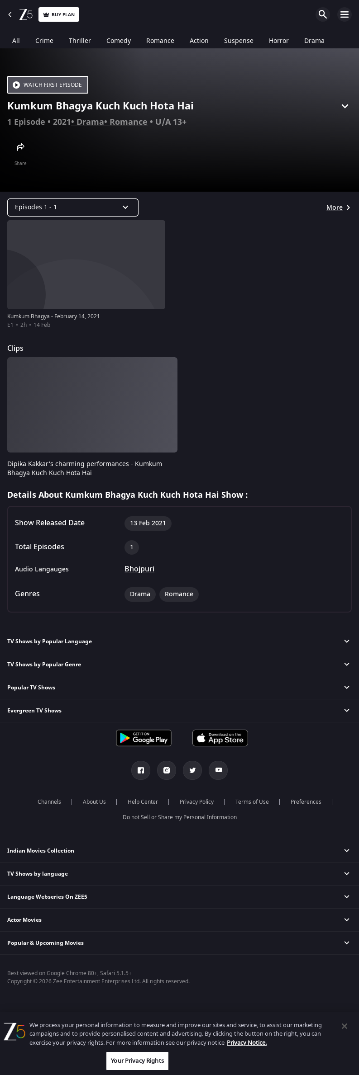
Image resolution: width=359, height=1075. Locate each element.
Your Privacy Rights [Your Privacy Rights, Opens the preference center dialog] (137, 1060)
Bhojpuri (139, 569)
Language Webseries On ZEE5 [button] (47, 897)
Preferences (306, 802)
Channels (49, 802)
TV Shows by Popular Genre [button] (44, 664)
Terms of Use (252, 802)
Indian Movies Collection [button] (40, 851)
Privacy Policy (197, 802)
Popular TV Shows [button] (31, 688)
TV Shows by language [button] (37, 874)
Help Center (143, 802)
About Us (94, 802)
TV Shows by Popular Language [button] (49, 641)
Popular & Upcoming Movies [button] (45, 943)
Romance (129, 122)
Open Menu (344, 14)
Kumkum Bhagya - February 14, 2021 (53, 316)
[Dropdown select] (73, 207)
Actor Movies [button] (24, 920)
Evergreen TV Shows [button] (34, 711)
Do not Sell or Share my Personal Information (180, 817)
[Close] (344, 1026)
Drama (90, 122)
